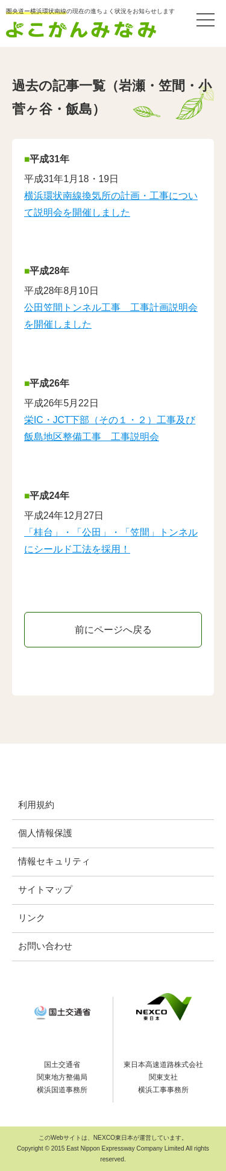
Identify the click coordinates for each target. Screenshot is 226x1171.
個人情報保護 (45, 833)
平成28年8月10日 (61, 291)
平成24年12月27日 (64, 515)
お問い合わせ (45, 946)
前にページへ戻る (113, 630)
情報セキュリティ (54, 861)
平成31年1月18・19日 (71, 179)
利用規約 (36, 805)
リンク (31, 918)
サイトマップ (45, 889)
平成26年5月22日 (61, 403)
